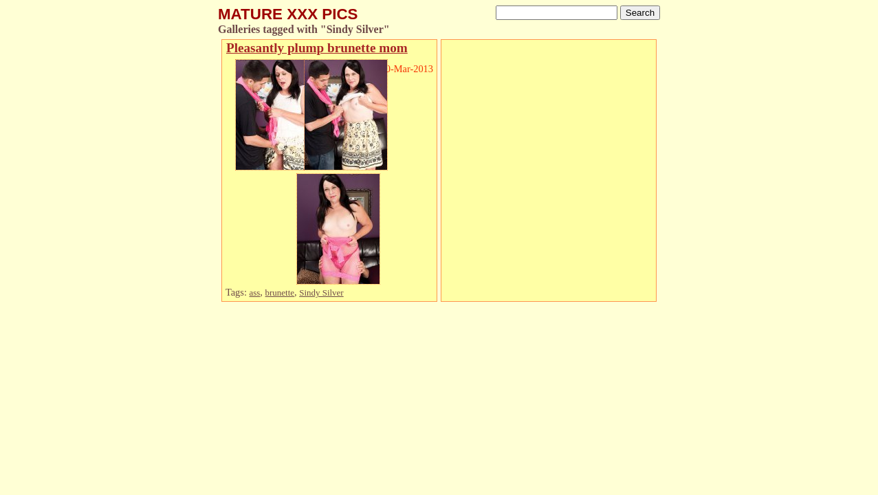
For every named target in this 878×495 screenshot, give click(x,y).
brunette (279, 292)
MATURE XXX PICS (288, 14)
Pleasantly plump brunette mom (317, 48)
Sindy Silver (321, 292)
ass (255, 292)
